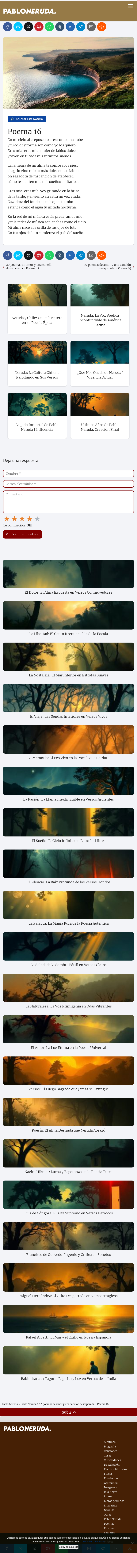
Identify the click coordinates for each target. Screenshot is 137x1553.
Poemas (109, 1523)
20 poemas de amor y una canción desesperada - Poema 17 (29, 266)
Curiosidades (112, 1460)
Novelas (109, 1510)
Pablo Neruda (112, 1519)
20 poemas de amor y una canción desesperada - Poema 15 (107, 266)
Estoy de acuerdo (68, 1546)
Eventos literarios (115, 1469)
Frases (108, 1473)
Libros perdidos (114, 1501)
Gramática (111, 1483)
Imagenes (110, 1487)
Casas (107, 1455)
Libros (108, 1496)
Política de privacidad (93, 1541)
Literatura (110, 1505)
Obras (107, 1514)
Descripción (112, 1464)
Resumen (110, 1528)
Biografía (110, 1446)
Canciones (110, 1451)
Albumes (110, 1442)
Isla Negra (110, 1492)
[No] (132, 1543)
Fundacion (111, 1478)
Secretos (109, 1532)
